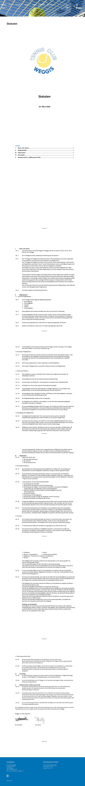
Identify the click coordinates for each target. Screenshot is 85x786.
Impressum (9, 780)
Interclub (18, 5)
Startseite (3, 5)
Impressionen (51, 5)
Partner (41, 5)
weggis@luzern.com (48, 768)
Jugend (27, 5)
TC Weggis (79, 6)
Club (11, 5)
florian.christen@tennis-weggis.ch (15, 771)
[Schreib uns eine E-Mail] (7, 775)
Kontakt (4, 8)
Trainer (34, 5)
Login (67, 6)
